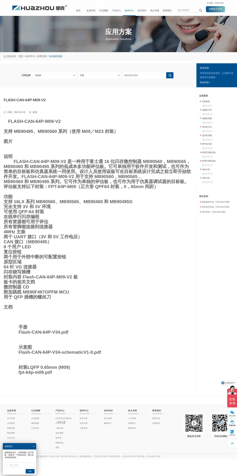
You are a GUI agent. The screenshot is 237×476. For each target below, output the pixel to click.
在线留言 (156, 423)
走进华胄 (91, 10)
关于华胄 (11, 418)
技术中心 (129, 10)
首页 (78, 10)
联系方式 (156, 418)
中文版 (209, 3)
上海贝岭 (59, 428)
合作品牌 (108, 418)
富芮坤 (58, 438)
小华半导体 (60, 423)
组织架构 (11, 433)
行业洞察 (103, 10)
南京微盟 (59, 433)
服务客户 (108, 423)
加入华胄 (154, 10)
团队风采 (132, 428)
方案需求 (84, 428)
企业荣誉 (11, 423)
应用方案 (41, 56)
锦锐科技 (59, 443)
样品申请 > (205, 82)
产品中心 (116, 10)
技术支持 (84, 418)
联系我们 (167, 10)
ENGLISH (219, 3)
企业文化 (11, 438)
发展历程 (11, 428)
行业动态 (35, 428)
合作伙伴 (141, 10)
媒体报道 (35, 423)
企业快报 (35, 418)
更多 (57, 447)
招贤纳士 (132, 423)
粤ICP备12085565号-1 (70, 456)
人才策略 (132, 418)
